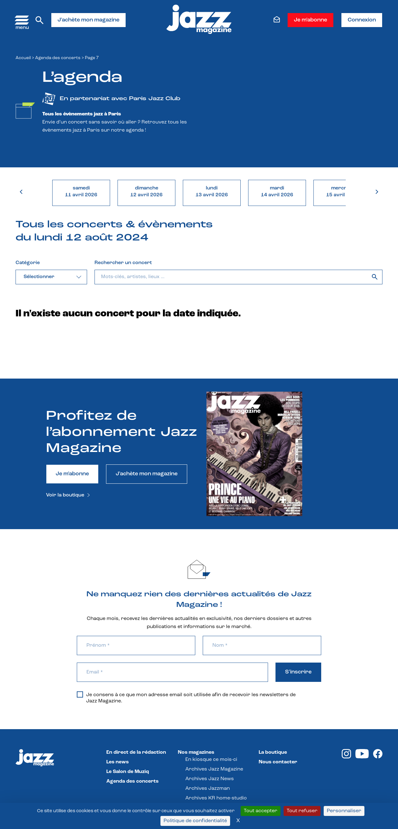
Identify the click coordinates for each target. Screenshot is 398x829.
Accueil (23, 58)
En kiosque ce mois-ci (211, 759)
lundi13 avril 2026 (212, 192)
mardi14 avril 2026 (277, 192)
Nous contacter (278, 762)
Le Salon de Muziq (127, 771)
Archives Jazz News (209, 778)
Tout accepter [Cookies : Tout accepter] (260, 810)
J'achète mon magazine (88, 20)
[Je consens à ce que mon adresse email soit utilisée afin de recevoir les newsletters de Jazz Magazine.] (80, 694)
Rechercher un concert (123, 262)
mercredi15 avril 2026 (342, 192)
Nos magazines (196, 752)
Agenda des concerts (58, 58)
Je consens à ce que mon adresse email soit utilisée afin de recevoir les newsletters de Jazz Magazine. (186, 698)
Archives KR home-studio (216, 798)
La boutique (273, 752)
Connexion (362, 20)
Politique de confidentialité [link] (195, 820)
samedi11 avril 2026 (81, 192)
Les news (117, 762)
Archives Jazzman (207, 788)
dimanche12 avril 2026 (146, 192)
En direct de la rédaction (136, 752)
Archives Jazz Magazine (214, 769)
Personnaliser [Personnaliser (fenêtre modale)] (344, 810)
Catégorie (28, 262)
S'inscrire (298, 672)
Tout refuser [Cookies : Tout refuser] (302, 810)
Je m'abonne (310, 20)
